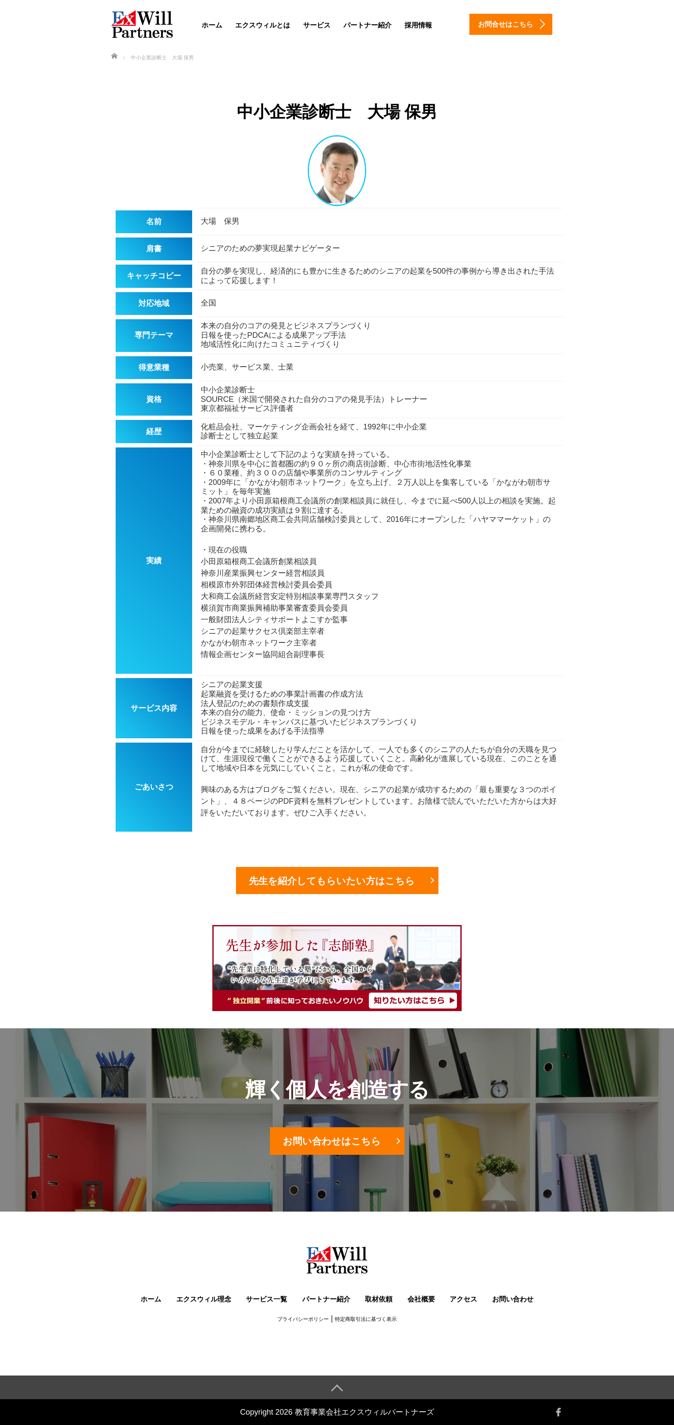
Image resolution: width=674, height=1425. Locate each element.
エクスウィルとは (262, 25)
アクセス (463, 1299)
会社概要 (421, 1299)
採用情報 (418, 25)
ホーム (212, 25)
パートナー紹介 (367, 25)
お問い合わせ (512, 1299)
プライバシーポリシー (303, 1319)
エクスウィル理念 (203, 1299)
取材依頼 (378, 1299)
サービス (317, 25)
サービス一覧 (266, 1299)
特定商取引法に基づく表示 (366, 1319)
